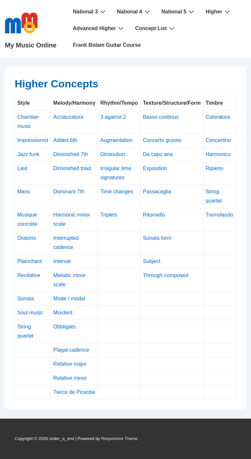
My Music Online (31, 45)
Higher (219, 11)
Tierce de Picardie (74, 392)
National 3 (90, 11)
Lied (22, 168)
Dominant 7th (68, 191)
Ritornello (154, 215)
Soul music (30, 312)
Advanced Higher (99, 28)
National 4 (134, 11)
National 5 (178, 11)
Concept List (155, 28)
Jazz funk (28, 154)
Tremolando (219, 215)
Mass (23, 191)
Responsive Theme (119, 438)
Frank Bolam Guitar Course (107, 45)
